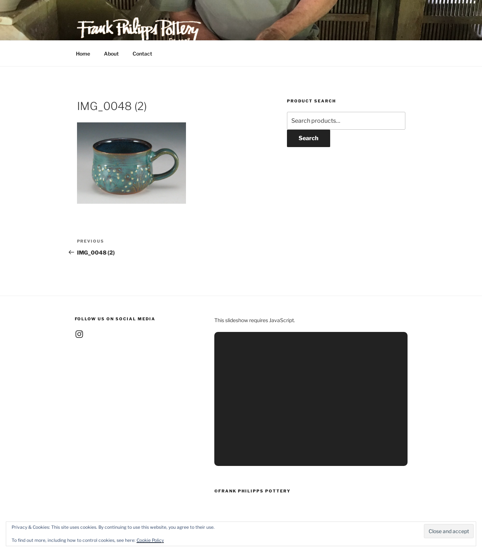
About (111, 53)
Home (83, 53)
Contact (142, 53)
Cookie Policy (150, 540)
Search (309, 138)
